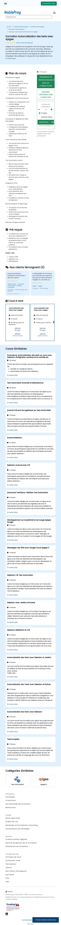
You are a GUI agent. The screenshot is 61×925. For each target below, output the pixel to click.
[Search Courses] (29, 17)
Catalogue (10, 797)
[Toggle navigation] (54, 12)
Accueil (9, 27)
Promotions (11, 800)
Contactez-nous (48, 3)
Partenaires (11, 864)
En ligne (44, 113)
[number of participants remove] (40, 109)
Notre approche (13, 818)
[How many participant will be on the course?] (46, 109)
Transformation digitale (16, 839)
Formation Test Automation (16, 29)
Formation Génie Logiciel (21, 27)
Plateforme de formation (17, 846)
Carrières (10, 874)
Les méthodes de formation (18, 804)
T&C (7, 882)
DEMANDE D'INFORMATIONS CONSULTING (46, 94)
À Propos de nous (13, 857)
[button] (53, 322)
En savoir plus (11, 58)
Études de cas (12, 821)
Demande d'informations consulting (22, 825)
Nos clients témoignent (16, 871)
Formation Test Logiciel (37, 27)
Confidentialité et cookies (30, 920)
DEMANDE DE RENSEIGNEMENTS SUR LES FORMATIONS (47, 81)
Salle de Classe (46, 117)
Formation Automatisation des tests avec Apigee (23, 32)
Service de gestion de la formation (21, 843)
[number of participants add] (52, 109)
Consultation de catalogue (18, 829)
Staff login (30, 924)
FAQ (7, 878)
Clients (9, 867)
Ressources (11, 807)
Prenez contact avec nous (46, 920)
